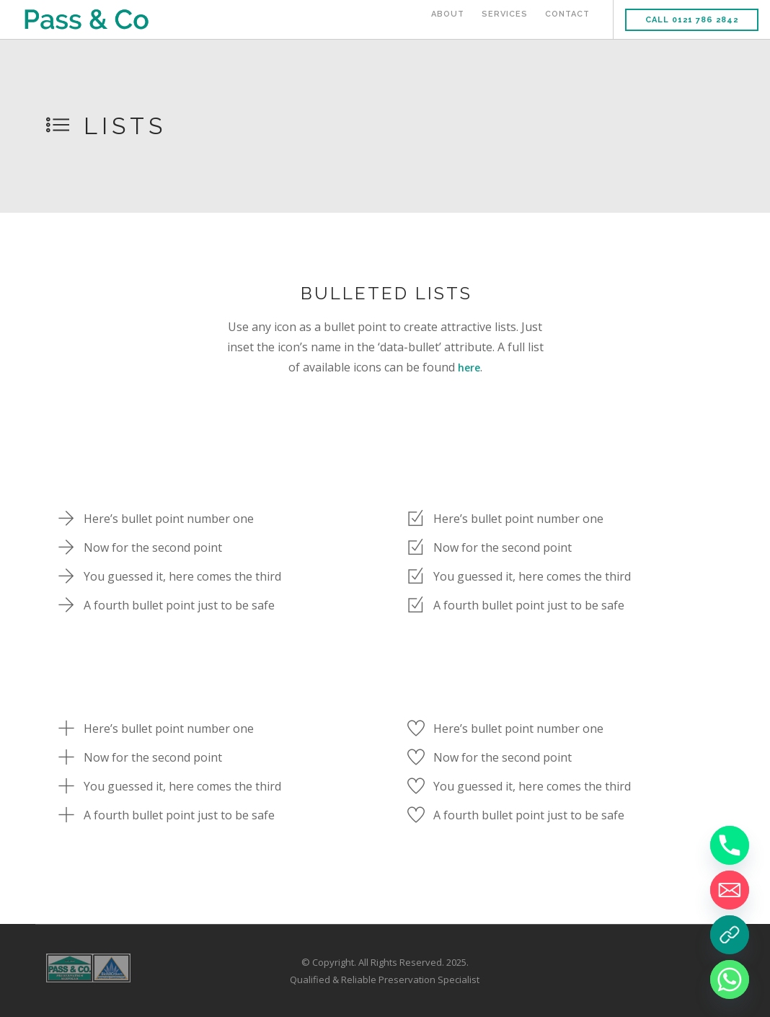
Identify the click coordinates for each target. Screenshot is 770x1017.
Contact (567, 20)
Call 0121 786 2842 (691, 20)
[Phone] (729, 845)
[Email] (729, 890)
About (447, 20)
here (469, 367)
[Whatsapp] (729, 979)
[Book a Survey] (729, 934)
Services (505, 20)
